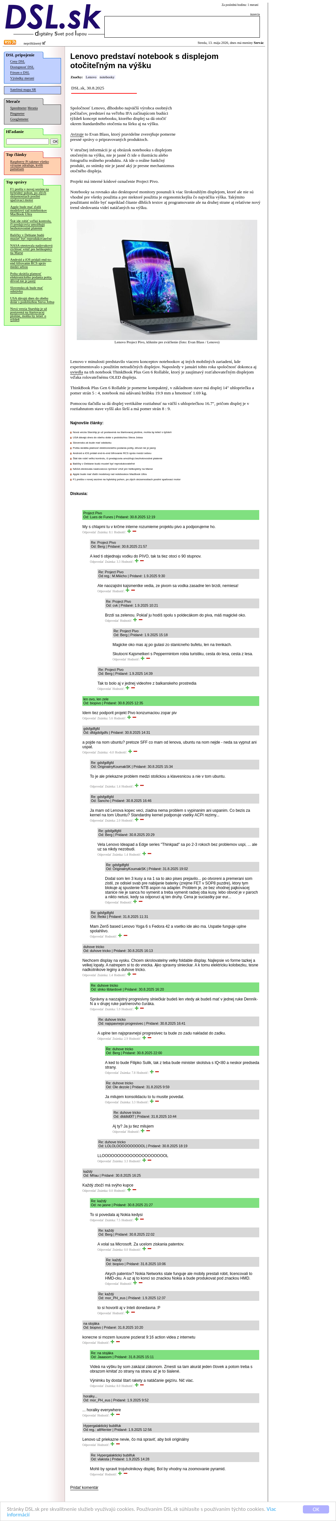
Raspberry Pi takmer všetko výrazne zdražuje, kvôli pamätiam (29, 165)
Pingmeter (17, 113)
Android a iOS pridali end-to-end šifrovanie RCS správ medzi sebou (31, 263)
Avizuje (77, 134)
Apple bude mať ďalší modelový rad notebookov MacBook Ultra (28, 210)
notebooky (107, 77)
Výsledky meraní (22, 78)
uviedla (76, 372)
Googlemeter (19, 119)
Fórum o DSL (20, 72)
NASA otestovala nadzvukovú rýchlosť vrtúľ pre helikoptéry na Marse (31, 249)
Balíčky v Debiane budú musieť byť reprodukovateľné (31, 236)
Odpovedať (89, 532)
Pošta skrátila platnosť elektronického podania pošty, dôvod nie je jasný (31, 277)
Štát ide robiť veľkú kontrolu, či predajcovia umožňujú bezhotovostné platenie (31, 224)
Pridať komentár (84, 1487)
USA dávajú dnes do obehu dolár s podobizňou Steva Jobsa (32, 300)
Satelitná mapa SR (23, 89)
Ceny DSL (17, 61)
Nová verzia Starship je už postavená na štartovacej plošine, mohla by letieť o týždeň (28, 314)
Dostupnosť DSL (22, 67)
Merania (33, 108)
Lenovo (91, 77)
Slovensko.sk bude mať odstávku (26, 289)
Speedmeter (18, 108)
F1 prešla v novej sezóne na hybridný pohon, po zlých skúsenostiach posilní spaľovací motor (29, 194)
